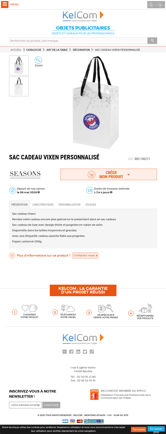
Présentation (19, 204)
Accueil (15, 49)
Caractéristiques (43, 204)
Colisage (90, 204)
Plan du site (121, 415)
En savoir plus (156, 429)
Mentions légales (95, 415)
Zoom (39, 61)
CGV (109, 415)
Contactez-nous (85, 255)
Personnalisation (69, 204)
